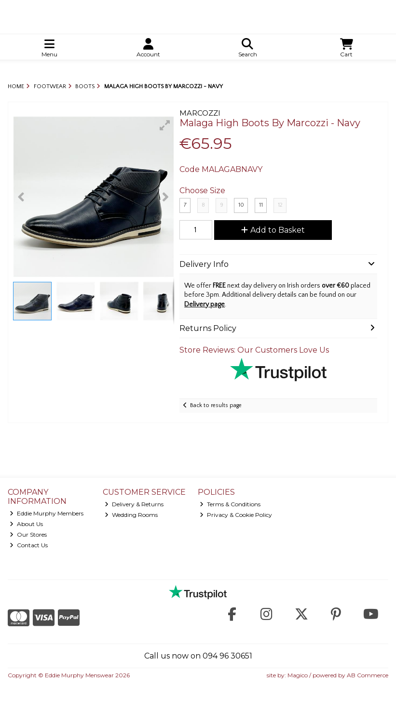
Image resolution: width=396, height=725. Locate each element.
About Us (26, 523)
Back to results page (216, 405)
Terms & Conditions (230, 504)
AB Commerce (367, 675)
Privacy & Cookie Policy (236, 514)
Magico (297, 675)
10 (241, 205)
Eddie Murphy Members (46, 513)
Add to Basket (273, 230)
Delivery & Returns (134, 504)
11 (261, 205)
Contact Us (29, 545)
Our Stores (28, 534)
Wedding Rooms (131, 514)
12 (280, 205)
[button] (165, 125)
